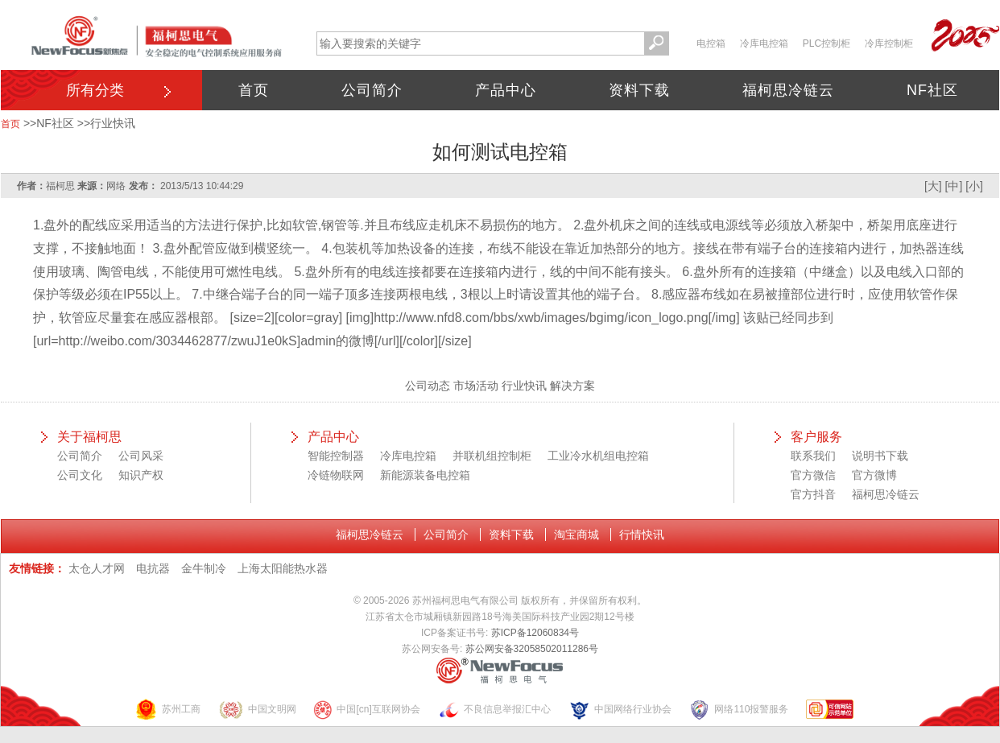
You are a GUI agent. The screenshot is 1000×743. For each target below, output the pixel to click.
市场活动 (475, 385)
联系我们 (813, 455)
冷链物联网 (336, 475)
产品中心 (505, 90)
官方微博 (874, 475)
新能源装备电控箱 (425, 475)
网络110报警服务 (738, 709)
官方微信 (813, 475)
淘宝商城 (576, 534)
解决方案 (572, 385)
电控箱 (710, 43)
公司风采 (140, 455)
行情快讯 (641, 534)
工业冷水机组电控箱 (598, 455)
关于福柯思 (89, 437)
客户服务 (816, 437)
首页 (253, 90)
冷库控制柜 (889, 43)
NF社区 (932, 90)
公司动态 (427, 385)
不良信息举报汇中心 (494, 709)
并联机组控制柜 (491, 455)
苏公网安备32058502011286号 (531, 648)
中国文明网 (257, 709)
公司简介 (372, 90)
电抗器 (153, 568)
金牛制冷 (203, 568)
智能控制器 (336, 455)
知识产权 (140, 475)
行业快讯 (112, 123)
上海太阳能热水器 (283, 568)
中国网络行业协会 (619, 709)
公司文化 (79, 475)
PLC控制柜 (826, 43)
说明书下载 (880, 455)
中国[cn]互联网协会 (366, 709)
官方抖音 (813, 494)
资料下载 (639, 90)
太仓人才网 (96, 568)
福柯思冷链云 (788, 90)
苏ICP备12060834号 (535, 632)
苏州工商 (167, 709)
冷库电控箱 (764, 43)
